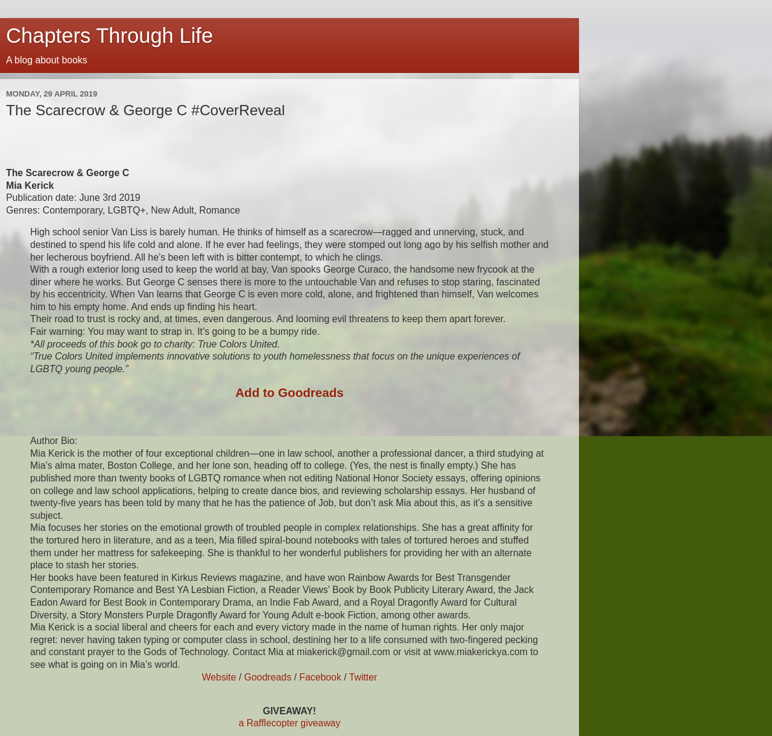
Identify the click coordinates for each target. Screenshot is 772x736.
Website (219, 677)
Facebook (320, 677)
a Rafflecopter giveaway (290, 723)
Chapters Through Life (109, 35)
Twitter (363, 677)
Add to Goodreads (289, 392)
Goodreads (267, 677)
